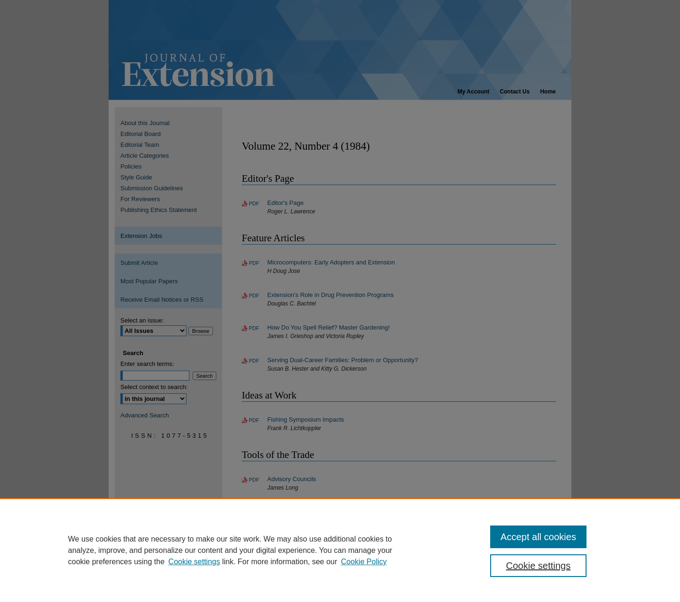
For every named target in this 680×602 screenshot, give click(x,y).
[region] (340, 550)
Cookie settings (194, 562)
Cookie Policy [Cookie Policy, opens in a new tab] (364, 562)
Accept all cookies (538, 537)
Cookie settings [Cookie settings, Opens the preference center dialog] (538, 565)
